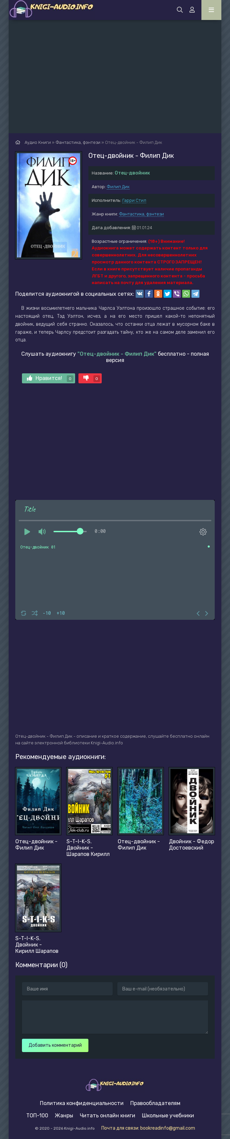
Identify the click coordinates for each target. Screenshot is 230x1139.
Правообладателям (155, 1103)
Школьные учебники (168, 1115)
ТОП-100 (37, 1115)
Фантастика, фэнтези (141, 213)
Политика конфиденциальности (82, 1103)
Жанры (64, 1115)
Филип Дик (118, 186)
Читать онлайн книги (107, 1115)
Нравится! (50, 378)
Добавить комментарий (55, 1045)
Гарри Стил (134, 200)
